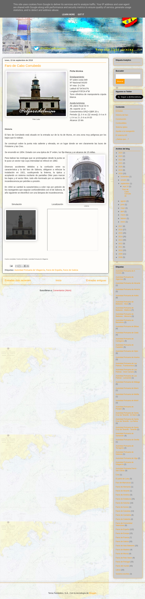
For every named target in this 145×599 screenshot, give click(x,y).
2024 (121, 153)
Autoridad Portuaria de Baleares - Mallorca (124, 309)
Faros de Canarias (123, 511)
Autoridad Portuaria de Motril (127, 400)
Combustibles (121, 123)
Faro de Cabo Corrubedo (23, 66)
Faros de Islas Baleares (125, 546)
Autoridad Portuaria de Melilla (127, 394)
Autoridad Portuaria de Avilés (127, 296)
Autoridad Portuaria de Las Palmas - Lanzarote (126, 377)
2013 (121, 240)
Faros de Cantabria (123, 515)
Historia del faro (122, 115)
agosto (123, 201)
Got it (81, 14)
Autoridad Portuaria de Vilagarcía (29, 270)
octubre (124, 180)
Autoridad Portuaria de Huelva (128, 357)
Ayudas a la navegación (125, 131)
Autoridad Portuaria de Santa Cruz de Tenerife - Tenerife (127, 428)
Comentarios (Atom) (62, 290)
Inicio (58, 280)
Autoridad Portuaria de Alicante (128, 283)
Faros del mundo (122, 566)
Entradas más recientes (18, 280)
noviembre (125, 177)
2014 (121, 237)
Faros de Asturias (122, 503)
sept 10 (126, 186)
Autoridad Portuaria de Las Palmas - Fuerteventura (126, 364)
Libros (118, 570)
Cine (117, 475)
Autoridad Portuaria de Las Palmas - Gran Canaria (126, 371)
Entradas (119, 111)
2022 (121, 160)
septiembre (125, 184)
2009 (121, 254)
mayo (123, 208)
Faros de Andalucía (123, 499)
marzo (123, 215)
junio (123, 205)
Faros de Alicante (122, 491)
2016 (121, 230)
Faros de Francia (122, 537)
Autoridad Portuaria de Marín (127, 388)
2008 (121, 257)
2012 (121, 244)
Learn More (68, 14)
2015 (121, 233)
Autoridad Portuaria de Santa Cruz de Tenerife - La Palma (127, 420)
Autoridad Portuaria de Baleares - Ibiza (124, 303)
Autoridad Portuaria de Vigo (126, 458)
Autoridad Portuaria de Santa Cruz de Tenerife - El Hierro (127, 414)
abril (122, 211)
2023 (121, 156)
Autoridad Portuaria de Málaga (128, 382)
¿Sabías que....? (122, 139)
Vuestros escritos (122, 574)
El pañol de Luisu (122, 479)
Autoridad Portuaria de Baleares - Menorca (124, 315)
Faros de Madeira (123, 550)
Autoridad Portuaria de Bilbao (127, 326)
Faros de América (123, 495)
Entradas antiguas (96, 280)
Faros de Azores (122, 507)
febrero (124, 218)
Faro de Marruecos (123, 483)
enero (123, 222)
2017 (121, 226)
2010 (121, 250)
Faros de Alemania (123, 487)
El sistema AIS (121, 135)
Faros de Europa (122, 533)
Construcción (121, 119)
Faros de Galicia (70, 270)
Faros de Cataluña (123, 519)
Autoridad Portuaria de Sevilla (127, 440)
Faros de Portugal (123, 562)
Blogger (92, 593)
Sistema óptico (121, 127)
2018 (121, 173)
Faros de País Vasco (124, 558)
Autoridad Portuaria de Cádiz (127, 333)
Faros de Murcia (122, 554)
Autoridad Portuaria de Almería (128, 289)
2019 (121, 170)
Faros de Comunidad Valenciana (124, 524)
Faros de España (54, 270)
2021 (121, 163)
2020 (121, 167)
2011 (121, 247)
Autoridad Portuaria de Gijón (127, 351)
